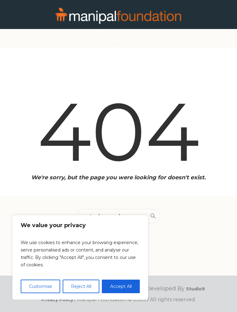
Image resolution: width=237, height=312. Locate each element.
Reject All (81, 286)
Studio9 (195, 289)
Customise (40, 286)
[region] (80, 257)
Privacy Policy (57, 299)
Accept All (121, 286)
